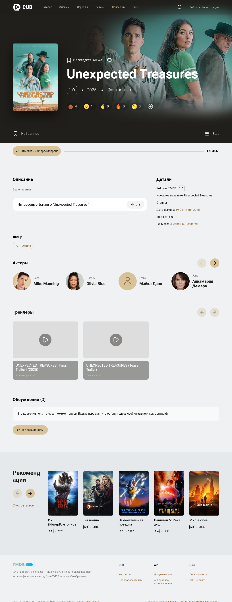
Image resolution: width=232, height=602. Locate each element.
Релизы (100, 7)
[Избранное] (26, 134)
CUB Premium (197, 580)
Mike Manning (46, 283)
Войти (193, 7)
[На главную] (23, 7)
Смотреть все (23, 505)
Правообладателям (130, 580)
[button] (214, 263)
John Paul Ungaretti (185, 224)
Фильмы (64, 7)
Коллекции (118, 7)
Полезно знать (198, 574)
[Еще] (211, 134)
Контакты (125, 574)
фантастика (119, 89)
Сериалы (82, 7)
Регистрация (210, 7)
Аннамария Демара (202, 283)
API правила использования (163, 582)
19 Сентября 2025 (188, 209)
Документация (163, 574)
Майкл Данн (150, 283)
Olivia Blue (95, 283)
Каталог (47, 7)
